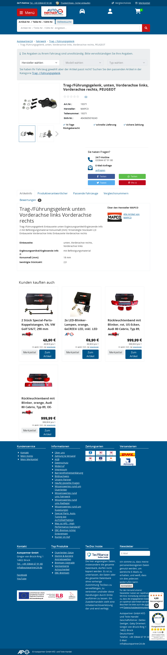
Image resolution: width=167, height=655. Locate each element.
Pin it (132, 182)
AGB (57, 459)
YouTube (21, 578)
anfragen (100, 170)
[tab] (36, 21)
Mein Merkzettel (29, 459)
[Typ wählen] (127, 63)
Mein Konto (26, 455)
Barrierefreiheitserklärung (69, 472)
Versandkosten (51, 347)
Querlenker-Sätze (64, 552)
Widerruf (59, 466)
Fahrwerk (41, 41)
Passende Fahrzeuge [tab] (85, 193)
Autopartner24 (25, 41)
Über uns (60, 452)
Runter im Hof (62, 536)
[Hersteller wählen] (40, 63)
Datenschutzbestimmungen (136, 607)
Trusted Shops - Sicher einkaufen (75, 3)
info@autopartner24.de (29, 567)
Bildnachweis (62, 476)
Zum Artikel (47, 354)
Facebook (22, 574)
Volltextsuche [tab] (64, 21)
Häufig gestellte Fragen (67, 482)
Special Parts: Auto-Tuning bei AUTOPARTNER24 (65, 517)
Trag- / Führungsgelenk (61, 41)
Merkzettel (142, 3)
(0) (86, 96)
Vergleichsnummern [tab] (116, 193)
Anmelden (126, 585)
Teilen (101, 176)
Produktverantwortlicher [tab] (53, 193)
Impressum (61, 469)
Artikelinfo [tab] (26, 193)
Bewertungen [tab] (30, 200)
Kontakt (24, 452)
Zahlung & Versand (65, 455)
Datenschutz (61, 462)
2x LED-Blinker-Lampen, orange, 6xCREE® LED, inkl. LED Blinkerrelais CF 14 (80, 325)
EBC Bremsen (62, 572)
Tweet (101, 182)
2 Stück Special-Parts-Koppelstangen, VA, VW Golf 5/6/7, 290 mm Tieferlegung (38, 325)
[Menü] (162, 594)
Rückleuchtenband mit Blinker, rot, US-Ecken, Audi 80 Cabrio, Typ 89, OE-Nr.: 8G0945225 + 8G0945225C (124, 325)
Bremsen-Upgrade (65, 562)
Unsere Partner (63, 479)
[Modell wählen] (83, 63)
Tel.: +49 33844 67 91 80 (41, 3)
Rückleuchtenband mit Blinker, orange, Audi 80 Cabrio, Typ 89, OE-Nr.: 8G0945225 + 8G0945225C (38, 403)
